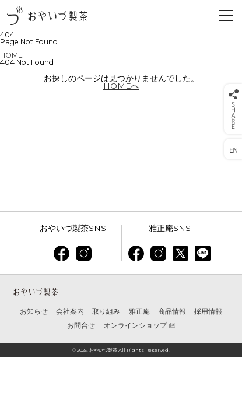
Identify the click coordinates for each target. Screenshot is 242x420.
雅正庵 (139, 311)
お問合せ (81, 325)
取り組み (106, 311)
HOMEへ (121, 85)
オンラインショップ (135, 325)
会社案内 (70, 311)
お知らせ (34, 311)
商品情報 (172, 311)
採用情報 (208, 311)
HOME (11, 55)
